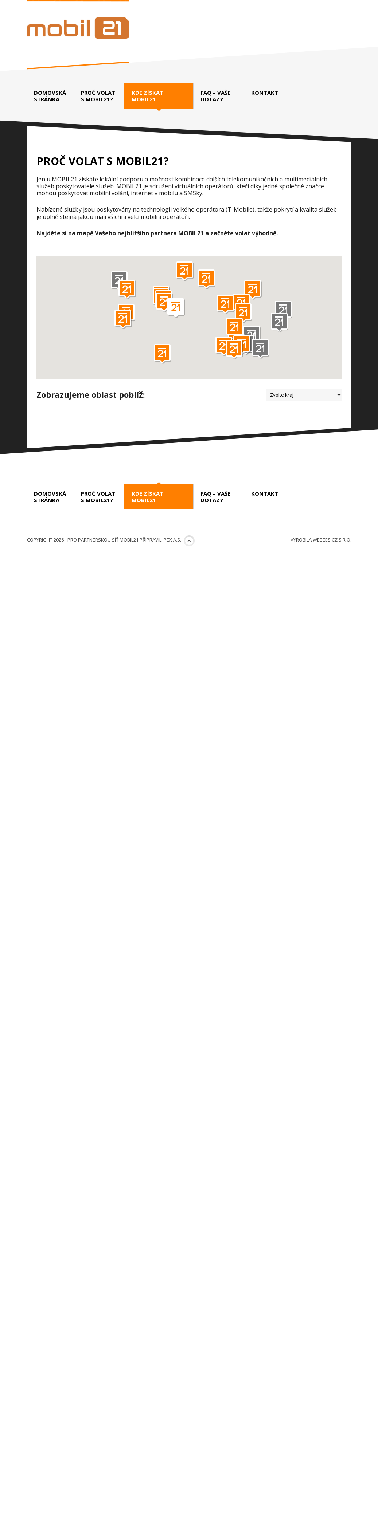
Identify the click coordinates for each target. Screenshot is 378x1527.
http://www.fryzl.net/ (151, 717)
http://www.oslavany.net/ (147, 952)
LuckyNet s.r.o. (238, 892)
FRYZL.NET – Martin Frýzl (100, 669)
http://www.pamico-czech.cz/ (150, 818)
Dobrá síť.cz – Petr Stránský (253, 669)
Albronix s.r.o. (78, 580)
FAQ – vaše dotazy (215, 96)
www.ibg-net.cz (308, 1171)
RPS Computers (238, 825)
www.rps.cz (307, 866)
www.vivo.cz (155, 1090)
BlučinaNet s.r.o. (236, 1041)
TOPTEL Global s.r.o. (238, 758)
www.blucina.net (294, 1097)
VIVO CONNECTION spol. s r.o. (113, 1041)
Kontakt (264, 92)
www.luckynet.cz (298, 948)
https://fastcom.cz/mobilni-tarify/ (299, 639)
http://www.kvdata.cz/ (153, 1179)
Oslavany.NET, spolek (93, 892)
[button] (283, 310)
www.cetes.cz (309, 1320)
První (42, 1381)
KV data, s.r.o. (82, 1123)
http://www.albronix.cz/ (153, 639)
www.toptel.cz (306, 799)
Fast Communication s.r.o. (251, 580)
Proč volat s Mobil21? (98, 96)
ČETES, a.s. (228, 1272)
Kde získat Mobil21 (147, 99)
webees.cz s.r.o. (332, 1511)
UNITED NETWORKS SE (247, 423)
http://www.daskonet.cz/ (148, 483)
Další (108, 1381)
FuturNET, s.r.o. (229, 505)
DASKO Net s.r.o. (78, 423)
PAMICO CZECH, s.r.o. (91, 758)
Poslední (130, 1381)
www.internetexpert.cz (147, 1339)
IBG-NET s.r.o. (230, 1123)
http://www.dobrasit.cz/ (301, 728)
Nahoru (189, 1512)
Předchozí (65, 1381)
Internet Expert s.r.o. (92, 1272)
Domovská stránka (50, 96)
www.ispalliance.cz (301, 479)
